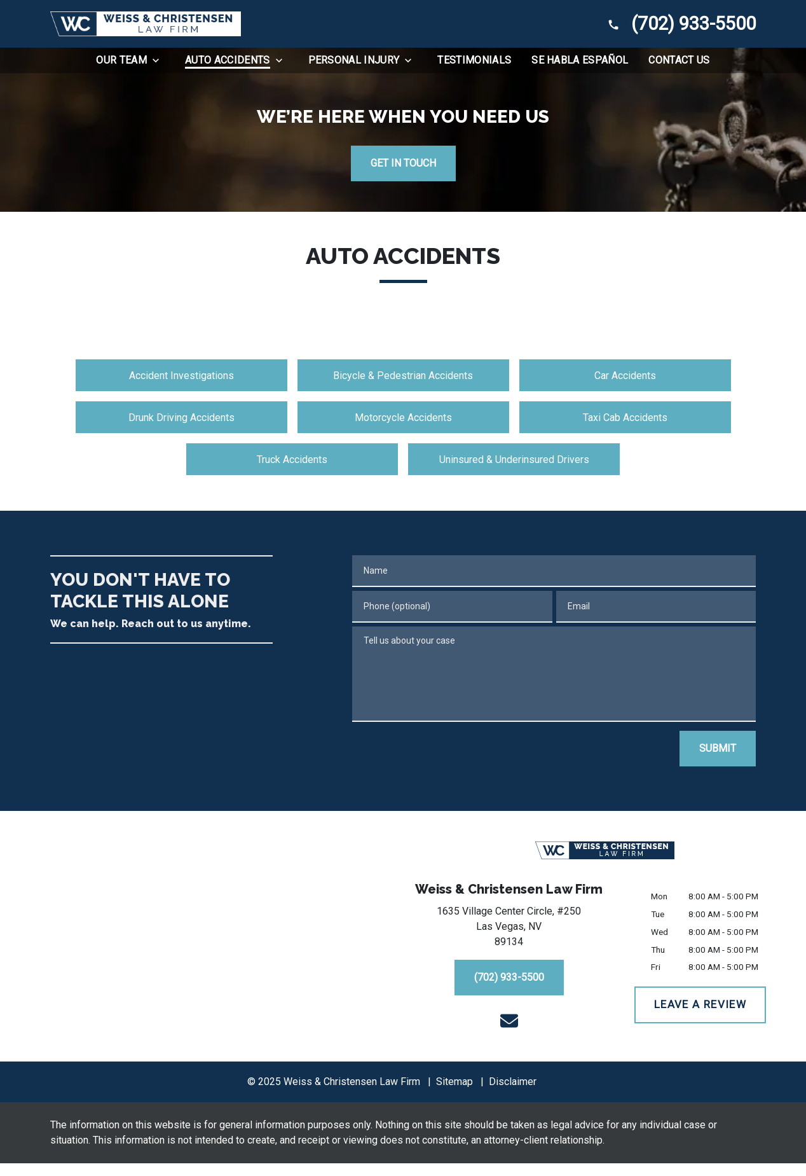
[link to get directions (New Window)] (508, 929)
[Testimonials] (474, 60)
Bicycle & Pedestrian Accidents (403, 376)
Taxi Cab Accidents (625, 418)
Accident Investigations (181, 376)
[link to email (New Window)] (509, 1021)
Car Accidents (625, 376)
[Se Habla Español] (579, 60)
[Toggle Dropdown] (159, 60)
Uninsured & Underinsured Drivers (514, 459)
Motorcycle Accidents (403, 418)
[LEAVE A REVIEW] (700, 1004)
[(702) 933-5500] (509, 977)
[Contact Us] (678, 60)
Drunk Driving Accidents (181, 418)
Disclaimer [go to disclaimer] (512, 1082)
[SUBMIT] (718, 748)
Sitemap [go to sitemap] (454, 1082)
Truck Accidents (292, 459)
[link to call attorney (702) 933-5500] (678, 24)
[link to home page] (145, 23)
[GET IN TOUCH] (403, 163)
